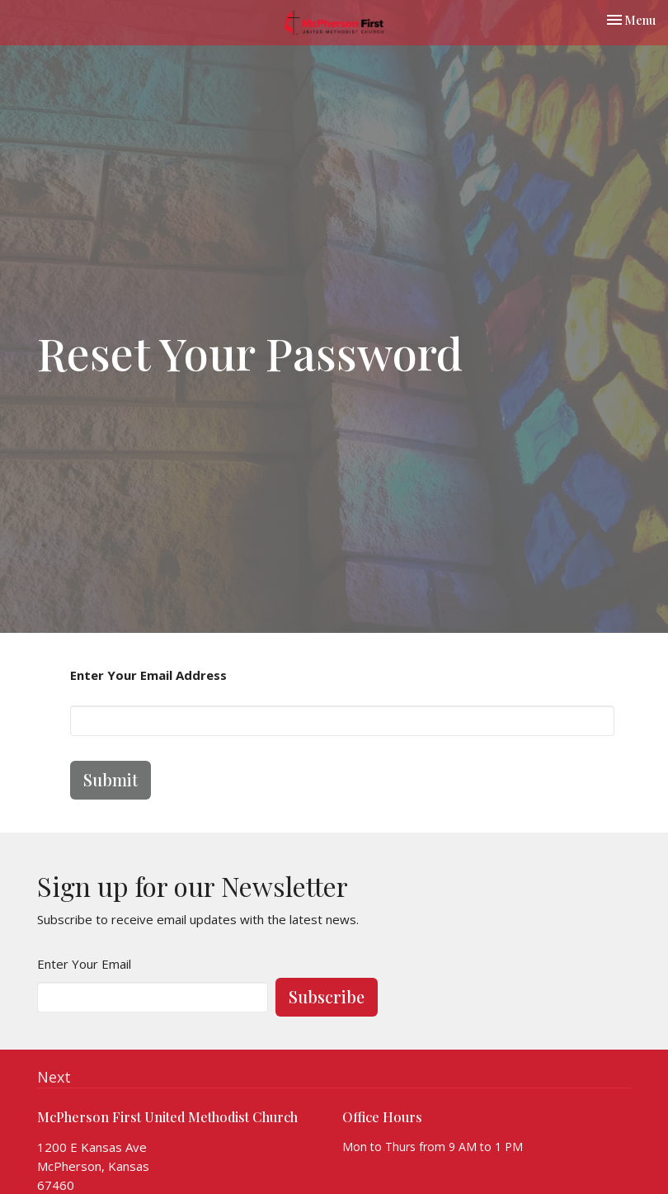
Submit (110, 779)
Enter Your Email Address (148, 675)
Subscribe (327, 996)
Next (54, 1077)
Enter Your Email (84, 964)
